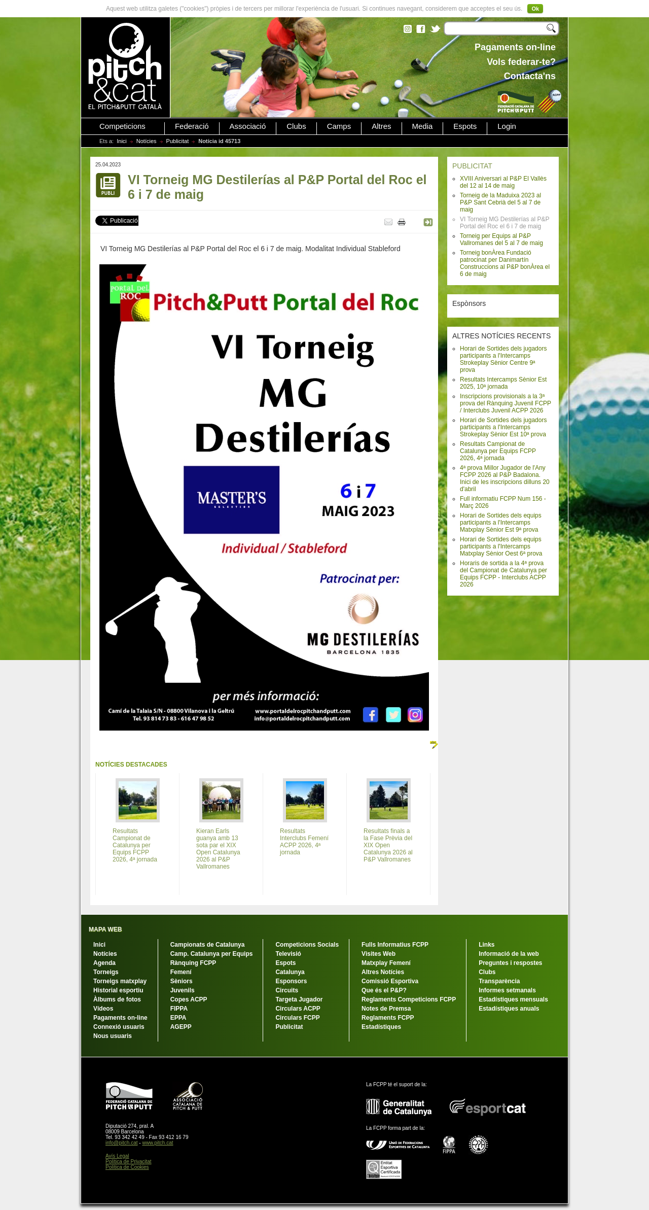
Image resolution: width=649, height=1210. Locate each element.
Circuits (286, 990)
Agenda (104, 962)
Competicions (122, 126)
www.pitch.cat (157, 1143)
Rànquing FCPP (193, 962)
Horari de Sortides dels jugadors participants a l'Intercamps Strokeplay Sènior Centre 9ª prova (503, 359)
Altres (381, 126)
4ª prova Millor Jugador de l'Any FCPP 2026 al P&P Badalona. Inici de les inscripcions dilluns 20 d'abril (505, 478)
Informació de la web (509, 953)
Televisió (288, 953)
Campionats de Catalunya (207, 944)
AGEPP (181, 1026)
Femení (181, 972)
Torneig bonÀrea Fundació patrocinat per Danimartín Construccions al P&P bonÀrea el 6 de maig (505, 263)
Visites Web (378, 953)
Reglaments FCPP (388, 1017)
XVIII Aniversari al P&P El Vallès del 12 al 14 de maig (503, 182)
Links (486, 944)
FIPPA (179, 1008)
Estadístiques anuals (509, 1008)
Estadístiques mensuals (513, 999)
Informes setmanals (507, 990)
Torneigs (106, 972)
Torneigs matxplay (120, 981)
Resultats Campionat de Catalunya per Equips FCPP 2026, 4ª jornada (498, 451)
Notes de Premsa (386, 1008)
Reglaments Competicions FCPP (409, 999)
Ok (535, 9)
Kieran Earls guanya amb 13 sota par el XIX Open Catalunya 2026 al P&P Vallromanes (218, 848)
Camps (339, 126)
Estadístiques (381, 1026)
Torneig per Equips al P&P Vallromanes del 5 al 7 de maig (501, 239)
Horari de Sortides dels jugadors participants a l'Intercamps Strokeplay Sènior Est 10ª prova (503, 427)
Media (422, 126)
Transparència (499, 981)
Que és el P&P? (384, 990)
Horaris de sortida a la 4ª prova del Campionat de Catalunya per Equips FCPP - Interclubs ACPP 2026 (503, 574)
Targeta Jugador (298, 999)
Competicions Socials (307, 944)
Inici (122, 141)
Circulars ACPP (297, 1008)
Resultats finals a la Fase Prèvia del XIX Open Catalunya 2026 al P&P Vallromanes (388, 845)
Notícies (146, 141)
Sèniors (181, 981)
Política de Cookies (127, 1167)
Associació (248, 126)
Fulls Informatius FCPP (395, 944)
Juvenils (182, 990)
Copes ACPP (188, 999)
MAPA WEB (105, 929)
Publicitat (177, 141)
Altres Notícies (383, 972)
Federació (192, 126)
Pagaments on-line (120, 1017)
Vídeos (103, 1008)
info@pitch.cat (121, 1143)
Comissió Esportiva (390, 981)
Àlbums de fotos (117, 999)
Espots (465, 126)
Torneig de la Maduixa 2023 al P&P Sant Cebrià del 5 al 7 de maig (500, 202)
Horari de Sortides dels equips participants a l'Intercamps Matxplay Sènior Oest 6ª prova (501, 546)
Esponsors (291, 981)
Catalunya (289, 972)
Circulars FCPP (297, 1017)
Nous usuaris (112, 1036)
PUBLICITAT (472, 166)
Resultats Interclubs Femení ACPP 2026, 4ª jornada (304, 841)
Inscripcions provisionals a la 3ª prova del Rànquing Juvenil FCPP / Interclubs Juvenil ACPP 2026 (505, 403)
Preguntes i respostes (510, 962)
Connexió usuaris (119, 1026)
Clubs (296, 126)
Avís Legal (117, 1156)
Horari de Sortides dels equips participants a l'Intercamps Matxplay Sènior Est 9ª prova (501, 522)
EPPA (178, 1017)
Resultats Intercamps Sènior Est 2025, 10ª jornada (503, 383)
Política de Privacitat (128, 1161)
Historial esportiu (118, 990)
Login (506, 126)
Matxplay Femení (386, 962)
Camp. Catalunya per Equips (211, 953)
